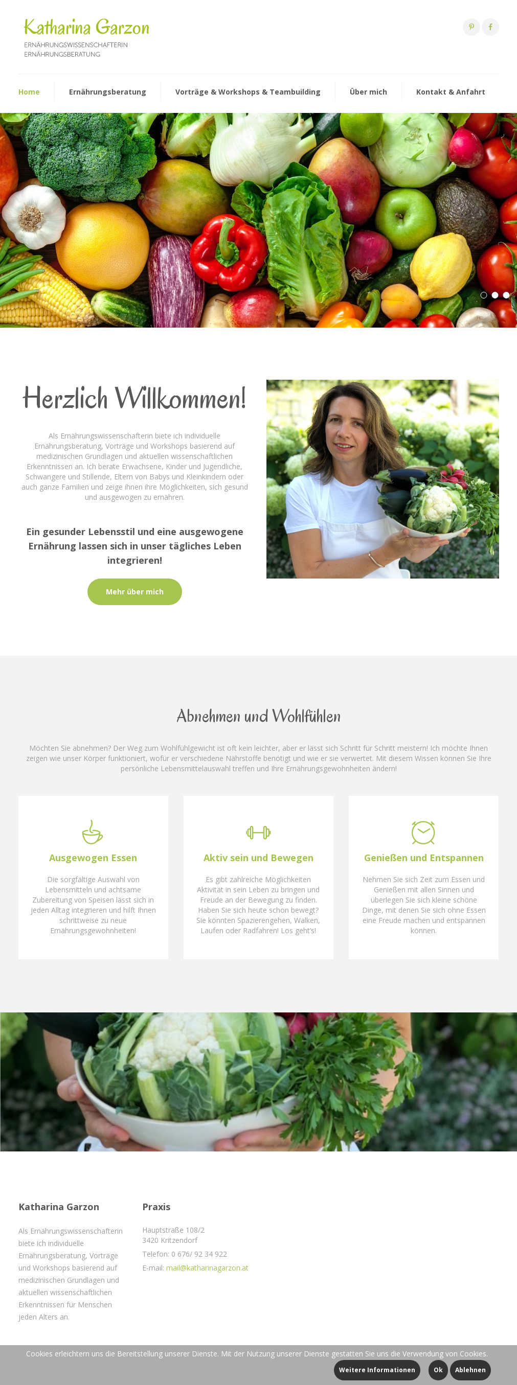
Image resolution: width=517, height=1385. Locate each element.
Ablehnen (470, 1370)
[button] (483, 295)
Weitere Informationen (377, 1370)
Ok (438, 1370)
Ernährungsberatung (107, 92)
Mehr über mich (135, 591)
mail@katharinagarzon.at (207, 1268)
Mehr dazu (42, 264)
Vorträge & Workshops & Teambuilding (248, 92)
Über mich (368, 92)
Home (29, 92)
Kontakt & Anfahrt (450, 92)
